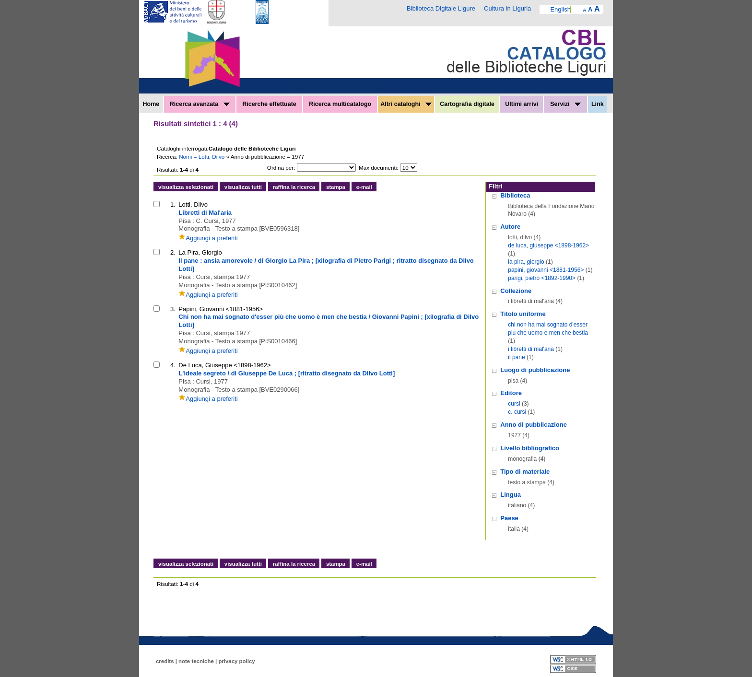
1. (173, 204)
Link (597, 104)
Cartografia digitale (467, 104)
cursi (514, 403)
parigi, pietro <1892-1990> (542, 278)
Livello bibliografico (529, 448)
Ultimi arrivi (521, 104)
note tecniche (196, 661)
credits (165, 661)
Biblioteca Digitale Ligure (441, 8)
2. (173, 252)
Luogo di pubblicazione (535, 370)
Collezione (515, 290)
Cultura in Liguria (507, 8)
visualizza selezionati (185, 187)
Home (151, 104)
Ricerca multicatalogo (340, 104)
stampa (335, 187)
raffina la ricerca (294, 187)
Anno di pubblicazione (533, 424)
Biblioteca (515, 195)
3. (173, 309)
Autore (510, 226)
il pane (516, 357)
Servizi (565, 104)
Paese (509, 518)
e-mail (364, 187)
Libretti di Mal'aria (205, 212)
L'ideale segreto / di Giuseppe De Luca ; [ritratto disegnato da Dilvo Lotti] (286, 373)
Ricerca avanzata (200, 104)
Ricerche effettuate (269, 104)
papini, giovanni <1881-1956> (546, 270)
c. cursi (517, 412)
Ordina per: (281, 167)
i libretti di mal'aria (531, 349)
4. (173, 365)
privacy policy (236, 661)
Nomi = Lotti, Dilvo (202, 156)
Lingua (510, 494)
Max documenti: (379, 167)
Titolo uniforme (522, 313)
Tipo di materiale (525, 471)
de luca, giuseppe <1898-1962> (548, 245)
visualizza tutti (243, 187)
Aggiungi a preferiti (207, 238)
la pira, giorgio (526, 261)
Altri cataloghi (406, 104)
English (560, 9)
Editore (511, 393)
